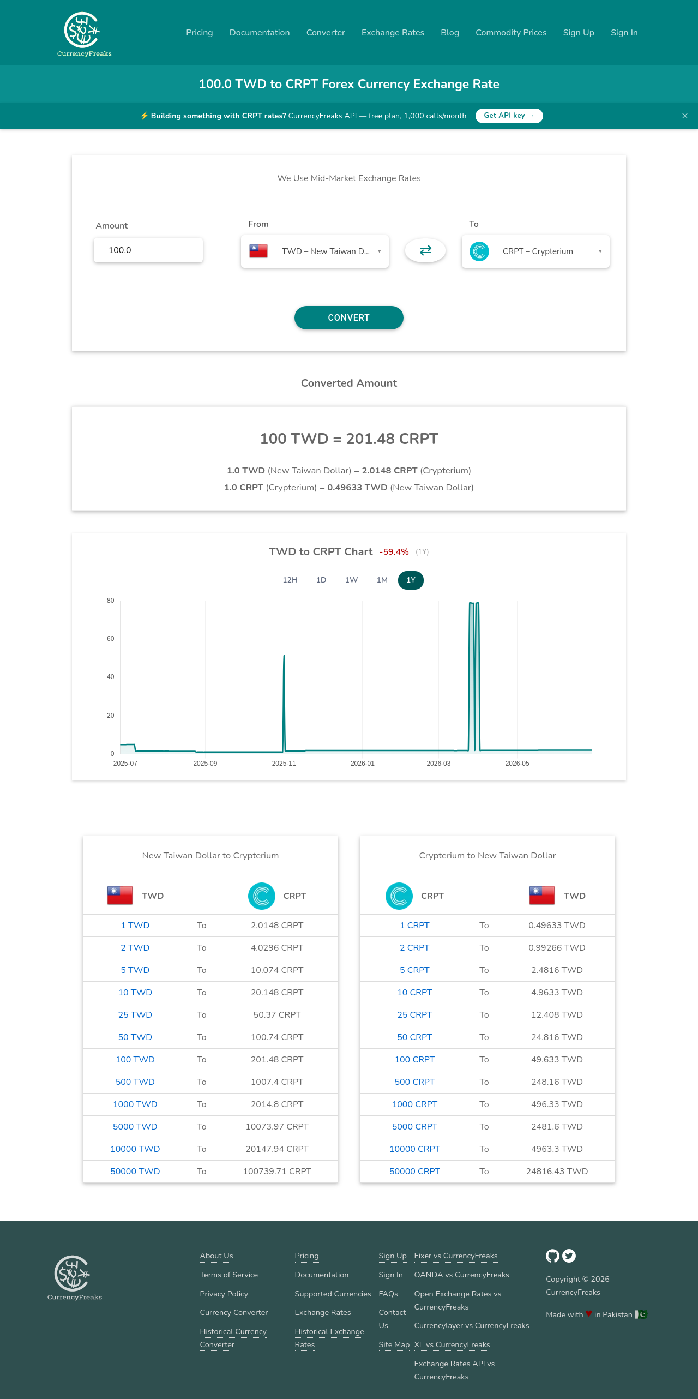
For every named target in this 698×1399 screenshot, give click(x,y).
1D (321, 580)
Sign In (624, 33)
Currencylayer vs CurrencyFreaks (471, 1325)
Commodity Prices (511, 33)
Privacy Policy (224, 1293)
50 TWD (135, 1037)
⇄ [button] (425, 250)
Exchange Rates (393, 33)
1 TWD (135, 926)
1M (382, 580)
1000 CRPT (414, 1104)
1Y (411, 580)
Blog (450, 33)
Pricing (199, 33)
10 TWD (135, 993)
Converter (325, 33)
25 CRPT (414, 1015)
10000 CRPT (414, 1149)
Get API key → (509, 116)
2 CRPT (415, 948)
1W (351, 580)
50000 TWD (135, 1172)
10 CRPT (414, 993)
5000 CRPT (414, 1127)
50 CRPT (414, 1037)
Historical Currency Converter (233, 1338)
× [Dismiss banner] (685, 115)
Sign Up (579, 33)
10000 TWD (135, 1149)
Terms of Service (229, 1274)
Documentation (260, 33)
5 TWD (135, 970)
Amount (111, 226)
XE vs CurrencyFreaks (452, 1344)
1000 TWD (135, 1104)
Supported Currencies (333, 1293)
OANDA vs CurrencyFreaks (461, 1274)
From (258, 224)
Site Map (394, 1344)
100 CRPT (414, 1060)
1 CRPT (415, 926)
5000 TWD (135, 1127)
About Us (216, 1255)
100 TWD (135, 1060)
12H (290, 580)
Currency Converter (234, 1312)
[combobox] (315, 251)
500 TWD (135, 1082)
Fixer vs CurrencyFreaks (456, 1255)
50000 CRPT (414, 1172)
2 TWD (135, 948)
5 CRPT (415, 970)
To (474, 224)
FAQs (388, 1293)
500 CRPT (414, 1082)
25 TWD (135, 1015)
